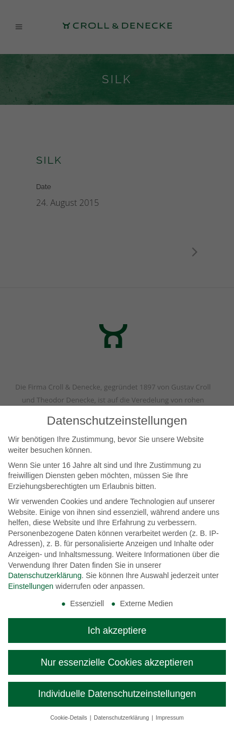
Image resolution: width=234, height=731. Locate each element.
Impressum (170, 717)
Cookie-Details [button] (69, 717)
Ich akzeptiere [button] (117, 630)
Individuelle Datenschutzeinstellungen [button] (117, 693)
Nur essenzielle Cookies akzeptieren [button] (116, 662)
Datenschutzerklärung (44, 575)
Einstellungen (30, 586)
